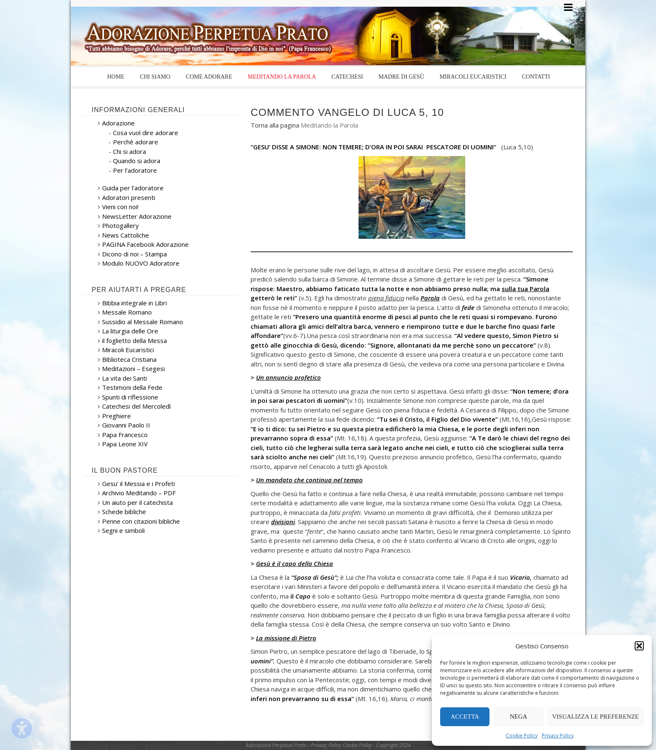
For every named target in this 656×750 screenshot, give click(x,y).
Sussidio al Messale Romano (142, 321)
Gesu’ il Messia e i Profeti (138, 483)
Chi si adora (129, 151)
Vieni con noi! (120, 206)
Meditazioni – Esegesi (133, 368)
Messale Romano (127, 312)
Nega (519, 716)
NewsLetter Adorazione (137, 216)
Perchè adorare (135, 142)
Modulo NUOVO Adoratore (140, 263)
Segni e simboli (123, 530)
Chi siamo (155, 77)
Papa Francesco (125, 434)
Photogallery (120, 225)
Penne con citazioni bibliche (141, 521)
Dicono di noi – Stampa (134, 254)
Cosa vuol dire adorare (145, 132)
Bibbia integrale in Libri (134, 303)
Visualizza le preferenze (595, 716)
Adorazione (118, 123)
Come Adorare (209, 77)
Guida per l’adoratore (133, 188)
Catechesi (347, 77)
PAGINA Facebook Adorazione (145, 244)
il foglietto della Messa (134, 340)
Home (115, 77)
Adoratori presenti (128, 197)
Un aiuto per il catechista (137, 502)
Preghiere (116, 416)
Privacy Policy (558, 735)
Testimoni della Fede (132, 387)
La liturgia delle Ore (130, 331)
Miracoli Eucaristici (473, 77)
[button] (639, 646)
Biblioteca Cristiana (129, 359)
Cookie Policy (522, 735)
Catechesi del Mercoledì (136, 406)
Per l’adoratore (135, 170)
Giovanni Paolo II (126, 425)
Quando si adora (136, 160)
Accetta (465, 716)
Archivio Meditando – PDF (139, 493)
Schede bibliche (124, 511)
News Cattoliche (125, 235)
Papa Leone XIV (125, 444)
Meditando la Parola (282, 77)
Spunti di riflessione (130, 397)
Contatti (536, 77)
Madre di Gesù (401, 77)
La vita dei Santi (124, 378)
